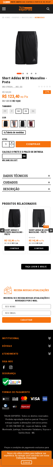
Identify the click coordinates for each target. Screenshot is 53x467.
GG (18, 111)
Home (7, 17)
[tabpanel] (26, 48)
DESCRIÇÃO (11, 189)
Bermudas (40, 17)
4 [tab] (31, 73)
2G (26, 111)
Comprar (33, 144)
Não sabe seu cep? (10, 160)
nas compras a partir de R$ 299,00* (31, 2)
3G (33, 111)
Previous (2, 230)
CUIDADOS (10, 182)
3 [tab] (27, 73)
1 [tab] (19, 73)
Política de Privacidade (26, 457)
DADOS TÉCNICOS (15, 176)
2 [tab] (23, 73)
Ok (24, 156)
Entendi (26, 462)
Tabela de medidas (15, 132)
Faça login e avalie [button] (36, 267)
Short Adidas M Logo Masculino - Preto (39, 231)
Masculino (27, 17)
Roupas (15, 17)
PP (5, 111)
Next (51, 230)
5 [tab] (35, 73)
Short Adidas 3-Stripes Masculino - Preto (13, 232)
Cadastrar (26, 320)
